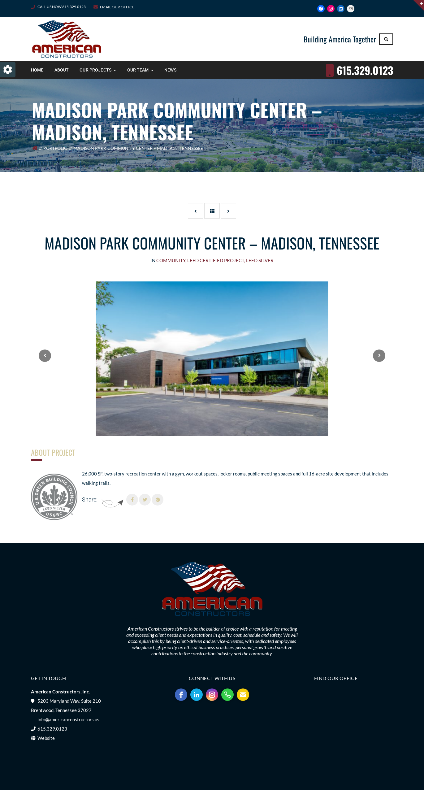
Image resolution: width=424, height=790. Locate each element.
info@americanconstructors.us (68, 719)
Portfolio (55, 148)
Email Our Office (117, 7)
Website (46, 738)
